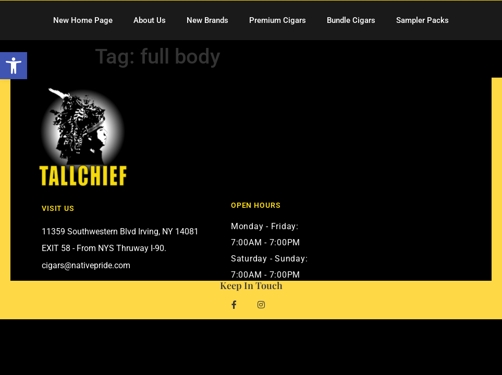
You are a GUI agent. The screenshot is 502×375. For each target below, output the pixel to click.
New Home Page (83, 20)
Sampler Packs (422, 20)
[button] (13, 65)
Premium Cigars (277, 20)
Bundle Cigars (351, 20)
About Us (149, 20)
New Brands (207, 20)
